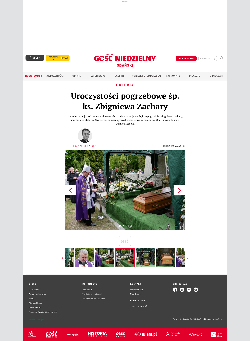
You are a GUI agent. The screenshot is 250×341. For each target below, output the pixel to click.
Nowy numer (33, 75)
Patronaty (173, 75)
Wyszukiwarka (221, 58)
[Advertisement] (125, 27)
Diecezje (194, 75)
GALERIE (119, 75)
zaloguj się (207, 58)
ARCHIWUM (98, 75)
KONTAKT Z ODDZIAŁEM (146, 75)
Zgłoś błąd (36, 319)
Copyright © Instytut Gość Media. (186, 319)
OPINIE (76, 75)
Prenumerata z (54, 58)
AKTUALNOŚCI (55, 75)
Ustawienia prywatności (93, 298)
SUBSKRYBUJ (186, 58)
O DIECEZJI (216, 75)
